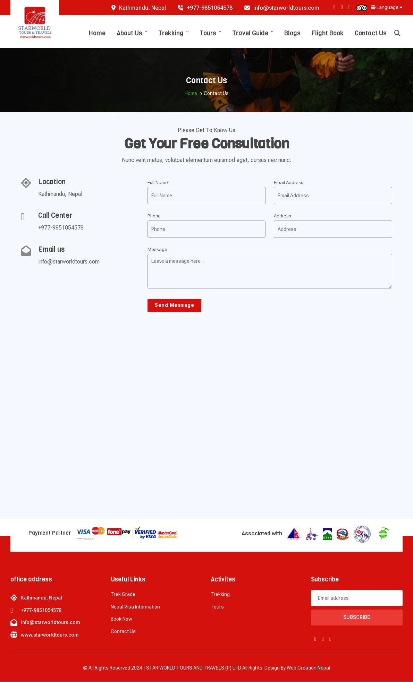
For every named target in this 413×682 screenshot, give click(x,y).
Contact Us (371, 33)
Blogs (292, 33)
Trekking (173, 33)
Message (157, 249)
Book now (121, 619)
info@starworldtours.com (281, 8)
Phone (154, 215)
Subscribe (356, 617)
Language (387, 7)
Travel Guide (252, 33)
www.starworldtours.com (49, 635)
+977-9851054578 (205, 8)
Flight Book (328, 33)
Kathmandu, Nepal (138, 8)
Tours (210, 33)
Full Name (158, 182)
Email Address (288, 182)
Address (282, 215)
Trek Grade (123, 594)
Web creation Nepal (308, 668)
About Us (132, 33)
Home (97, 33)
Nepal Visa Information (135, 607)
